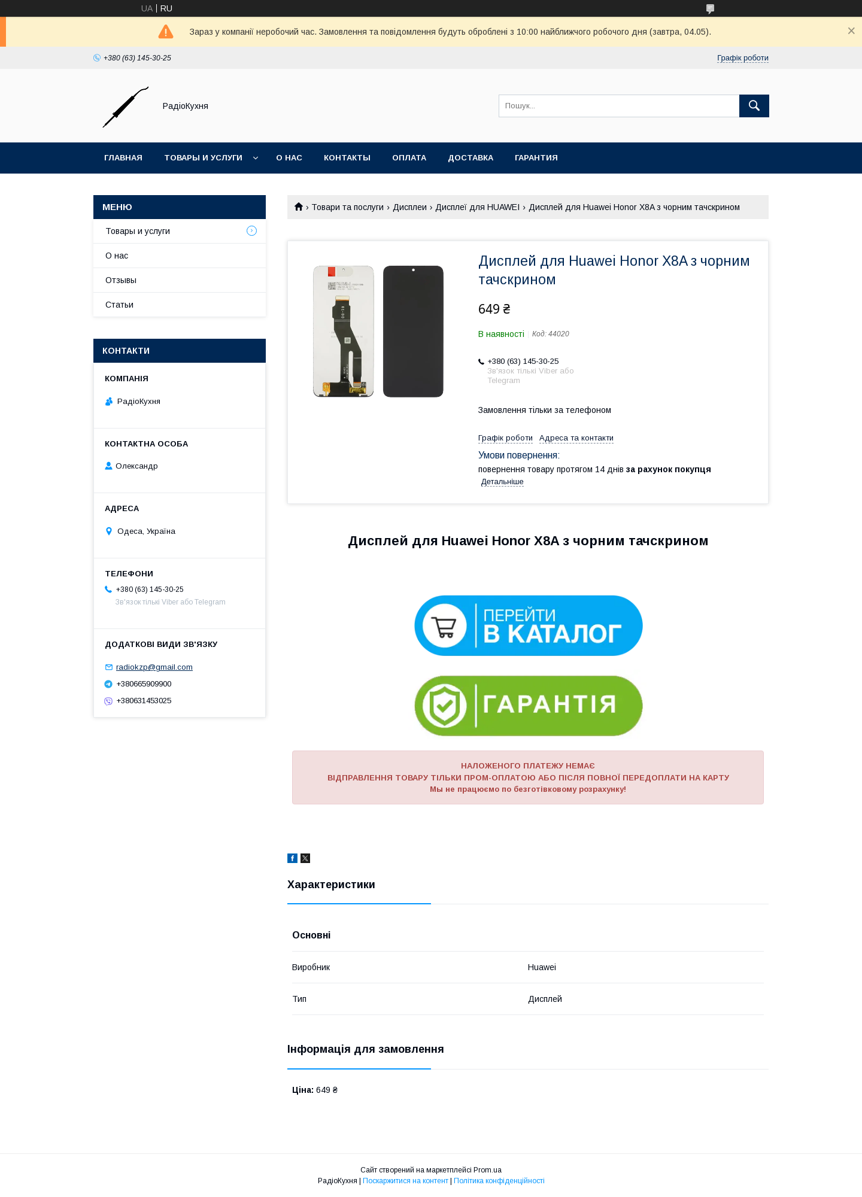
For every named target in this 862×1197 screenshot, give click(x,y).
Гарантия (536, 157)
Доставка (470, 157)
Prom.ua (488, 1170)
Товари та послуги (347, 207)
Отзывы (120, 280)
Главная (123, 157)
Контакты (347, 157)
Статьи (119, 304)
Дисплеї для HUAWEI (477, 207)
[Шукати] (754, 106)
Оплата (409, 157)
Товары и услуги (203, 157)
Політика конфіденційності (499, 1181)
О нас (289, 157)
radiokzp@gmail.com (154, 667)
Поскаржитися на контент (405, 1181)
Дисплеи (410, 207)
